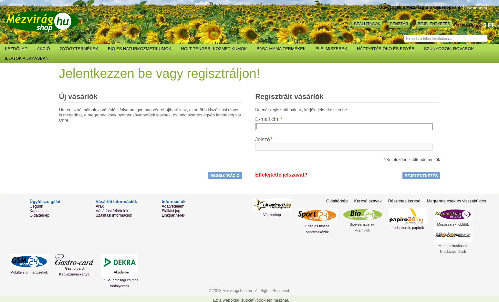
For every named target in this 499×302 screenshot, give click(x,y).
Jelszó (262, 140)
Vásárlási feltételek (112, 211)
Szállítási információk (114, 215)
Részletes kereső (404, 201)
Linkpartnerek (173, 215)
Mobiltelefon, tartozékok (29, 272)
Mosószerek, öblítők (453, 224)
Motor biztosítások (453, 246)
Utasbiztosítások (453, 251)
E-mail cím (267, 119)
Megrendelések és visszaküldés (456, 201)
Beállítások (367, 24)
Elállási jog (171, 211)
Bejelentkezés (434, 24)
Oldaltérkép (39, 215)
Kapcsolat (477, 7)
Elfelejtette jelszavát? (281, 175)
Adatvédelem (173, 206)
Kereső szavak (367, 201)
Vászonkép (272, 215)
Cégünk (36, 206)
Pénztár (399, 24)
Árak (100, 206)
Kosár (457, 25)
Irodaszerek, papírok (407, 228)
